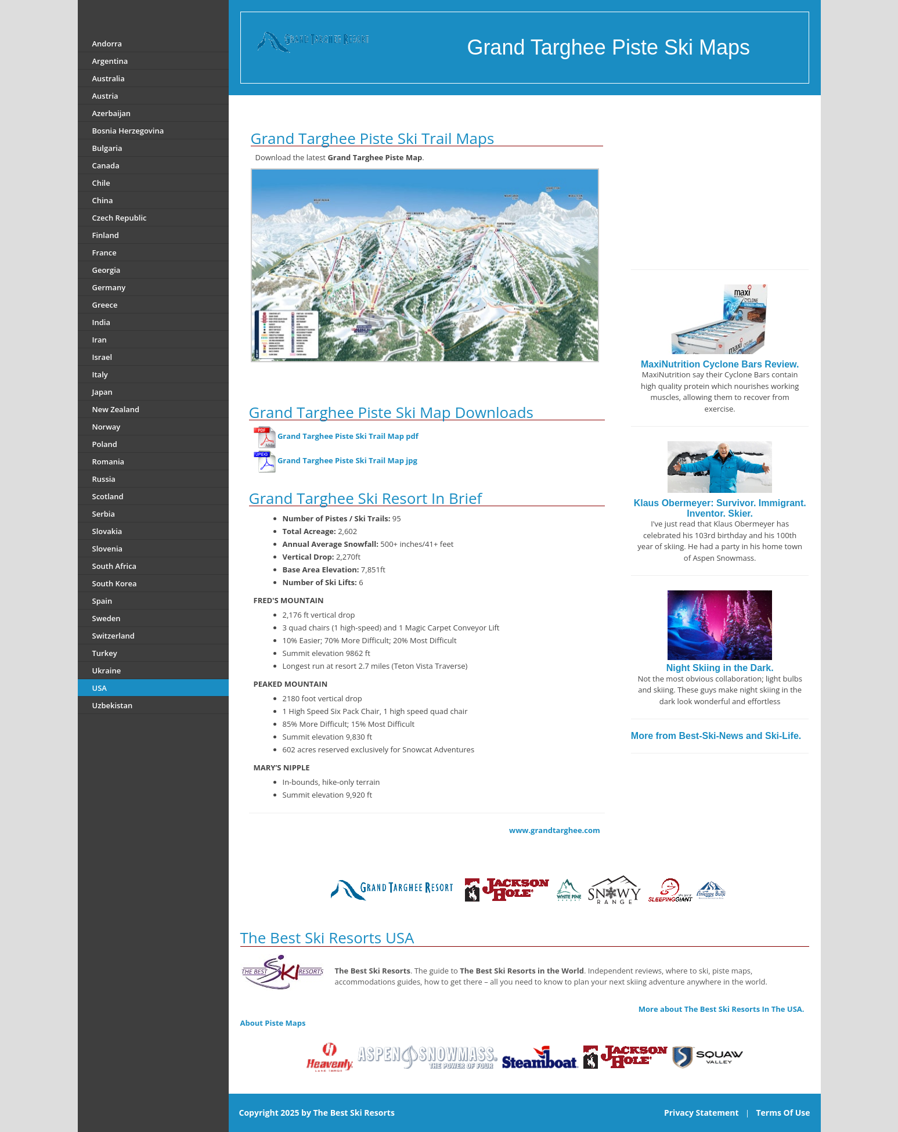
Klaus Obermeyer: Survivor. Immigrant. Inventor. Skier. (720, 508)
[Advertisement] (720, 185)
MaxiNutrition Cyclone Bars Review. (720, 364)
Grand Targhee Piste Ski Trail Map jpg (347, 460)
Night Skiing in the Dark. (720, 668)
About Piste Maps (273, 1023)
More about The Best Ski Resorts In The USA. (722, 1009)
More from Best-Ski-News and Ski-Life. (716, 736)
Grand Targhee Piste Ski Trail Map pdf (348, 436)
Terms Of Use (783, 1112)
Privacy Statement (701, 1112)
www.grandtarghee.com (554, 830)
